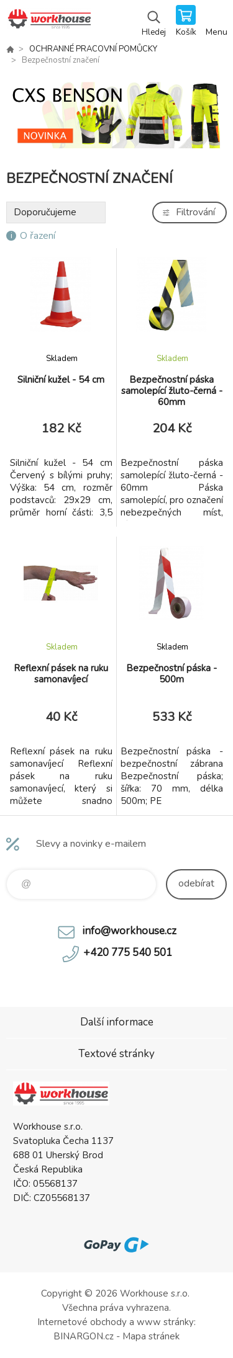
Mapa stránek (151, 1336)
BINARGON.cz (83, 1336)
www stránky (165, 1322)
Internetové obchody (82, 1322)
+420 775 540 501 (127, 952)
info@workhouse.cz (129, 931)
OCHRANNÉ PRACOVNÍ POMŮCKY (93, 49)
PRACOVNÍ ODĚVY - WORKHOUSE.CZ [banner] (48, 21)
